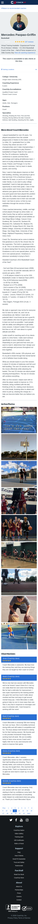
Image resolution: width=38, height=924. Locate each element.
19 (11, 813)
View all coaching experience (24, 53)
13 (19, 811)
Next (28, 813)
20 (15, 813)
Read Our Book (19, 874)
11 (11, 811)
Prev (4, 808)
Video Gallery (19, 833)
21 (20, 813)
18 (7, 813)
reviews (29, 42)
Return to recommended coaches (13, 8)
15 (27, 811)
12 (15, 811)
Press (19, 893)
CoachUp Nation (19, 830)
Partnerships (19, 890)
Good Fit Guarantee (19, 859)
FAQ (19, 852)
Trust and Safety (19, 862)
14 (23, 811)
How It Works (19, 855)
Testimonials (19, 865)
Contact (19, 900)
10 (6, 811)
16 (31, 811)
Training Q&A (19, 837)
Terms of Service (24, 918)
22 (24, 813)
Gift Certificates (19, 840)
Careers (19, 896)
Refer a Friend (19, 843)
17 (3, 813)
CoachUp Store (19, 878)
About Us (19, 886)
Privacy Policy (13, 918)
